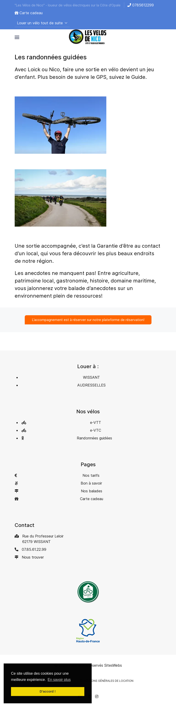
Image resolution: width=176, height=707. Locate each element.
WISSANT (91, 377)
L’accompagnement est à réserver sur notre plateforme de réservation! (88, 320)
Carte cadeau (29, 13)
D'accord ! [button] (48, 691)
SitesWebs (113, 665)
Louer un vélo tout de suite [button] (42, 23)
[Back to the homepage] (88, 37)
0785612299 (140, 5)
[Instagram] (96, 696)
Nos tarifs (90, 475)
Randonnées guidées (94, 438)
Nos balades (91, 491)
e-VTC (95, 430)
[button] (17, 37)
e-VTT (95, 422)
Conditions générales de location (106, 680)
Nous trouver (33, 557)
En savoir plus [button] (59, 680)
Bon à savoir (91, 483)
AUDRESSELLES (91, 385)
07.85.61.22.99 (34, 549)
